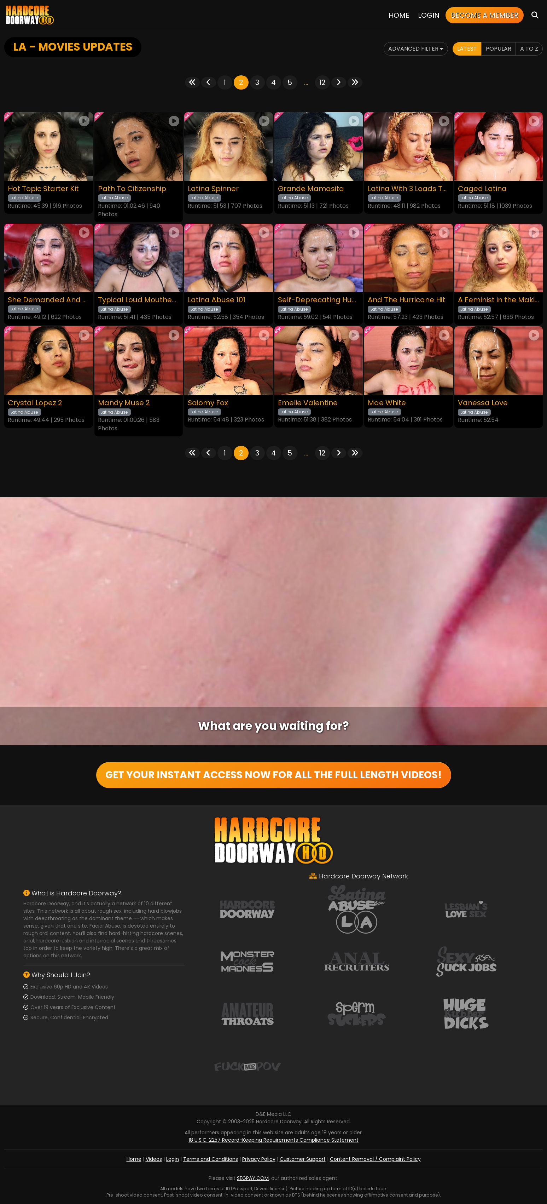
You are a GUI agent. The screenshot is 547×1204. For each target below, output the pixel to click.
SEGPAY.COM (253, 1178)
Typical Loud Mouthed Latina (139, 300)
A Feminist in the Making (499, 300)
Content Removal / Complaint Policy (375, 1159)
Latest (467, 49)
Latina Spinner (213, 188)
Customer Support (303, 1159)
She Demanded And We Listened (48, 300)
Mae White (387, 403)
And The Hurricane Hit (406, 300)
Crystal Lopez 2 (35, 403)
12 (322, 82)
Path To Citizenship (132, 188)
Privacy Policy (258, 1159)
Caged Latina (482, 188)
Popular (498, 49)
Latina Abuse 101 (216, 300)
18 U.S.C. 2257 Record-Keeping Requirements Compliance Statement (273, 1139)
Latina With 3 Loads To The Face (408, 188)
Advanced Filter (415, 49)
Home (399, 15)
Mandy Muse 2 (124, 403)
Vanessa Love (483, 403)
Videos (154, 1159)
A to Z (529, 49)
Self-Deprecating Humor (319, 300)
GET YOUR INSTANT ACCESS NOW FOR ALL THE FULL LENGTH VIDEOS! (273, 775)
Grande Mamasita (311, 188)
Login (429, 15)
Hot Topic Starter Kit (43, 188)
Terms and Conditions (210, 1159)
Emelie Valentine (308, 403)
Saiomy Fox (208, 403)
